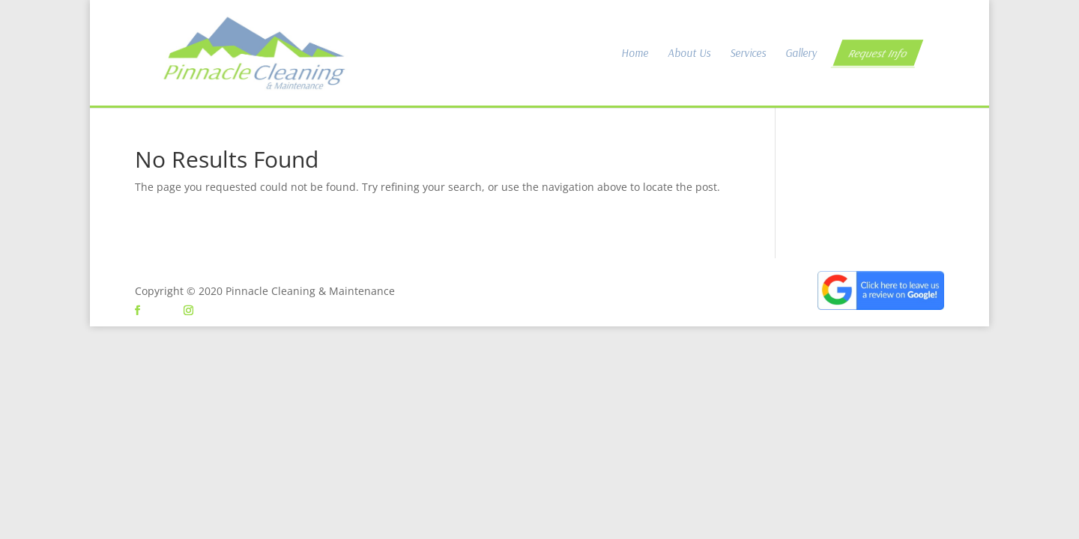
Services (748, 54)
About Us (689, 54)
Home (634, 54)
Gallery (801, 54)
